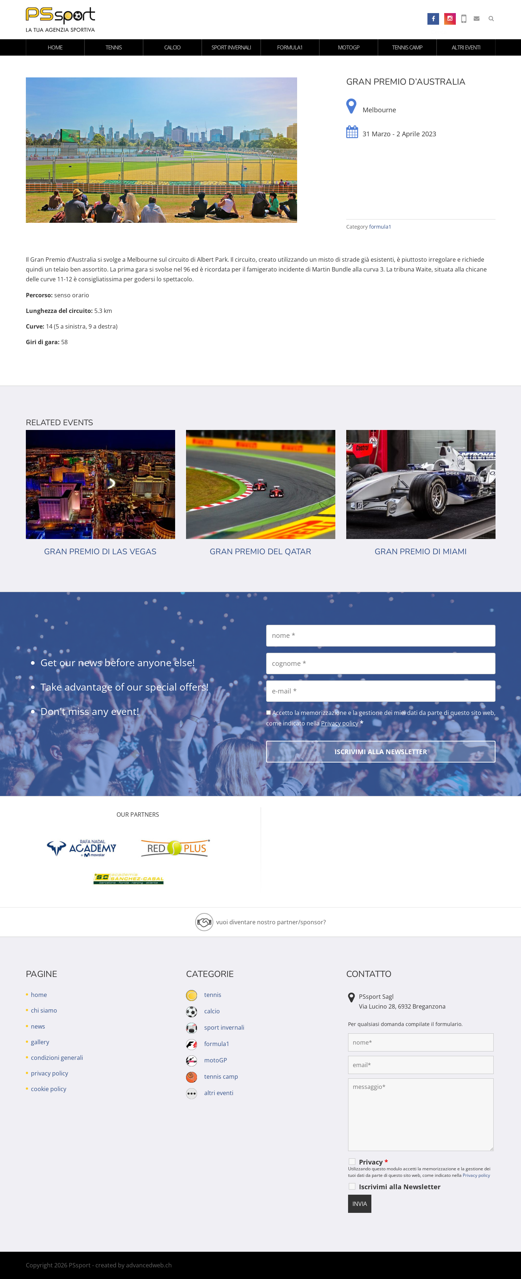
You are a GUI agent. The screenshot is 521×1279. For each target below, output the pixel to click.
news (38, 1026)
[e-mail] (381, 691)
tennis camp (407, 47)
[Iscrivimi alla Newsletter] (381, 752)
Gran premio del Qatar (260, 551)
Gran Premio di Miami (421, 551)
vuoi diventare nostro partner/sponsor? (271, 922)
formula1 (290, 47)
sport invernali (231, 47)
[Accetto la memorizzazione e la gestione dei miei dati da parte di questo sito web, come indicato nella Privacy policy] (268, 712)
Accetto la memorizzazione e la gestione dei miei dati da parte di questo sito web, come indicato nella (381, 718)
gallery (40, 1042)
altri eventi (466, 47)
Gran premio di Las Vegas (100, 551)
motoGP (348, 47)
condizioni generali (57, 1058)
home (55, 47)
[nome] (381, 635)
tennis (114, 47)
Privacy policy (339, 723)
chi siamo (44, 1010)
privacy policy (49, 1073)
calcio (172, 47)
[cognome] (381, 663)
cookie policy (48, 1089)
